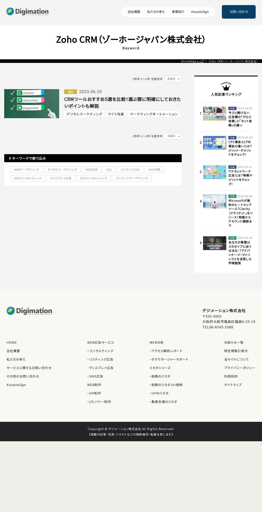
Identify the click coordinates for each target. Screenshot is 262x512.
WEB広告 (92, 169)
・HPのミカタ (159, 393)
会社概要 (134, 12)
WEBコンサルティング (28, 178)
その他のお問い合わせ (23, 376)
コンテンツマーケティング (132, 178)
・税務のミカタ (160, 376)
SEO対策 (154, 169)
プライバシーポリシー (239, 367)
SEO (109, 169)
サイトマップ (233, 384)
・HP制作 (94, 393)
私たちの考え (156, 12)
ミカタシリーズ (160, 367)
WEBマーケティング (26, 169)
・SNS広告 (95, 376)
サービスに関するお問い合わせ (29, 367)
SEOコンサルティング (93, 178)
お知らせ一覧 (234, 342)
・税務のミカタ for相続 (166, 384)
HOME (12, 342)
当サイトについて (236, 359)
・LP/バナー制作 (99, 401)
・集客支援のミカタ (163, 401)
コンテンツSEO (130, 169)
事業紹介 (178, 12)
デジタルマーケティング (84, 113)
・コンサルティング (100, 351)
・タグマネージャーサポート (169, 359)
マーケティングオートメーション (154, 113)
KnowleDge (200, 12)
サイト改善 (116, 113)
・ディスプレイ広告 (100, 367)
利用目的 (231, 376)
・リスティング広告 (100, 359)
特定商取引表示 (236, 351)
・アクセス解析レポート (166, 351)
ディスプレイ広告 (60, 178)
